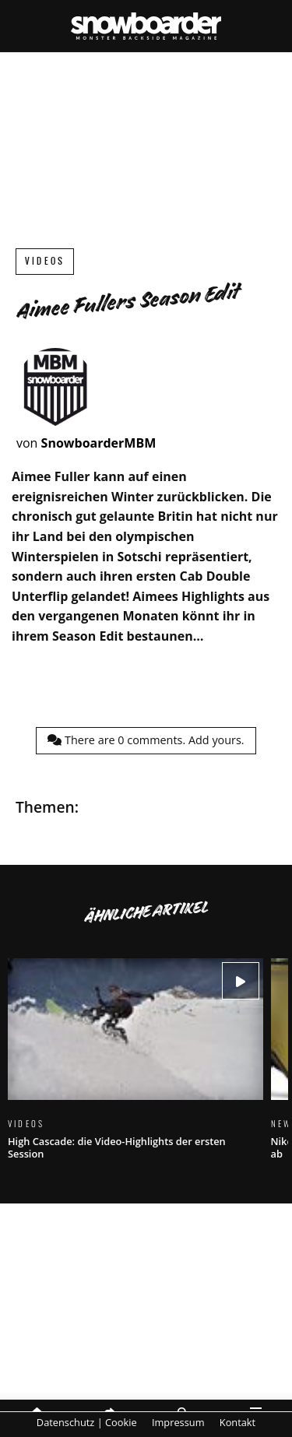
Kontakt (237, 1422)
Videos (45, 261)
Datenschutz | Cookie (87, 1422)
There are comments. (145, 740)
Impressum (178, 1422)
